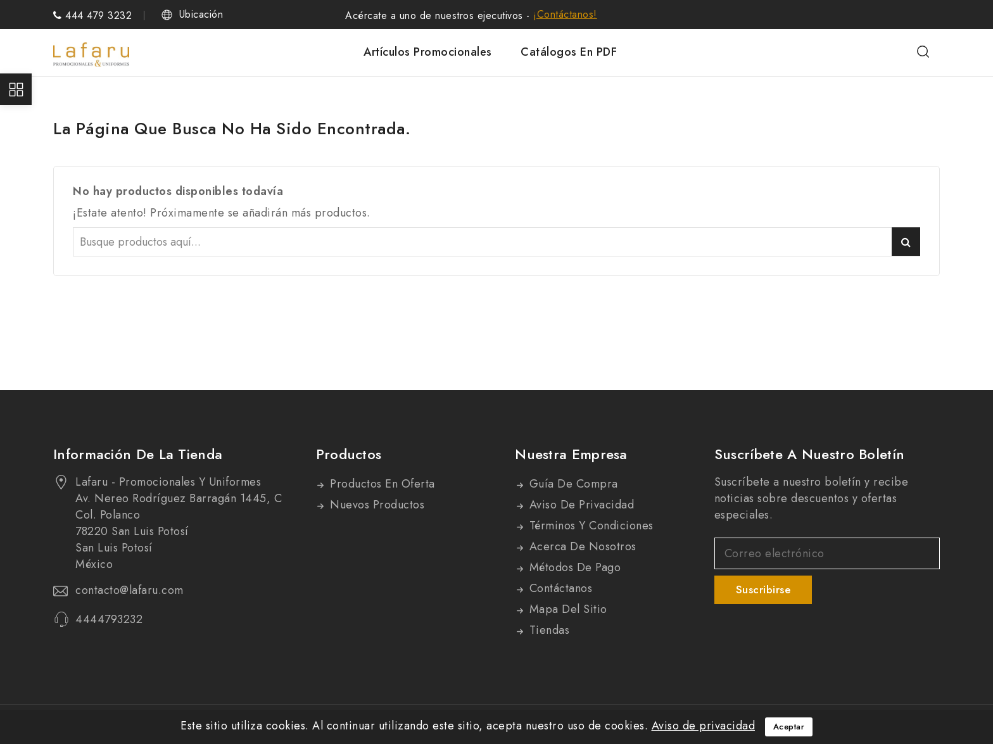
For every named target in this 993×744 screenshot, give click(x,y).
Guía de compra (572, 484)
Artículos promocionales (428, 52)
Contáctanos (559, 588)
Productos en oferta (381, 484)
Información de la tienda (137, 454)
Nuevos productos (376, 504)
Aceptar (789, 727)
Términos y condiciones (590, 525)
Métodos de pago (573, 567)
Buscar (906, 241)
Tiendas (547, 630)
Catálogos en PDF (569, 52)
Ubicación (201, 14)
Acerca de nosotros (581, 546)
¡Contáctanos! (565, 14)
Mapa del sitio (566, 609)
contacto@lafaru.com (129, 590)
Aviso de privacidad (580, 504)
